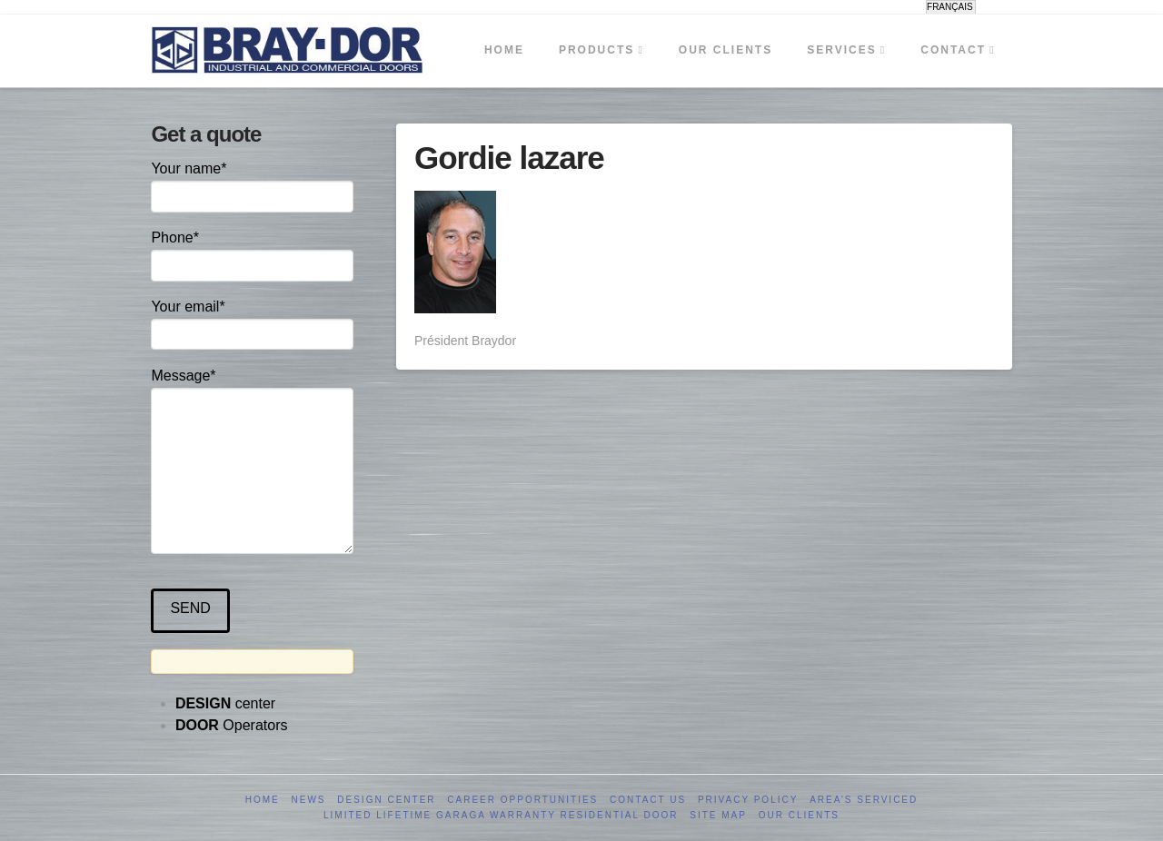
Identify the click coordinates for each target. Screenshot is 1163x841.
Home (262, 800)
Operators (231, 725)
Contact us (648, 800)
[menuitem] (951, 7)
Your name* (252, 184)
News (309, 800)
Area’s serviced (864, 800)
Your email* (252, 322)
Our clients (799, 815)
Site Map (718, 815)
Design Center (386, 800)
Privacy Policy (748, 800)
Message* (252, 388)
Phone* (252, 253)
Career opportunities (522, 800)
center (225, 703)
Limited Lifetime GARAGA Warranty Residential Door (500, 815)
